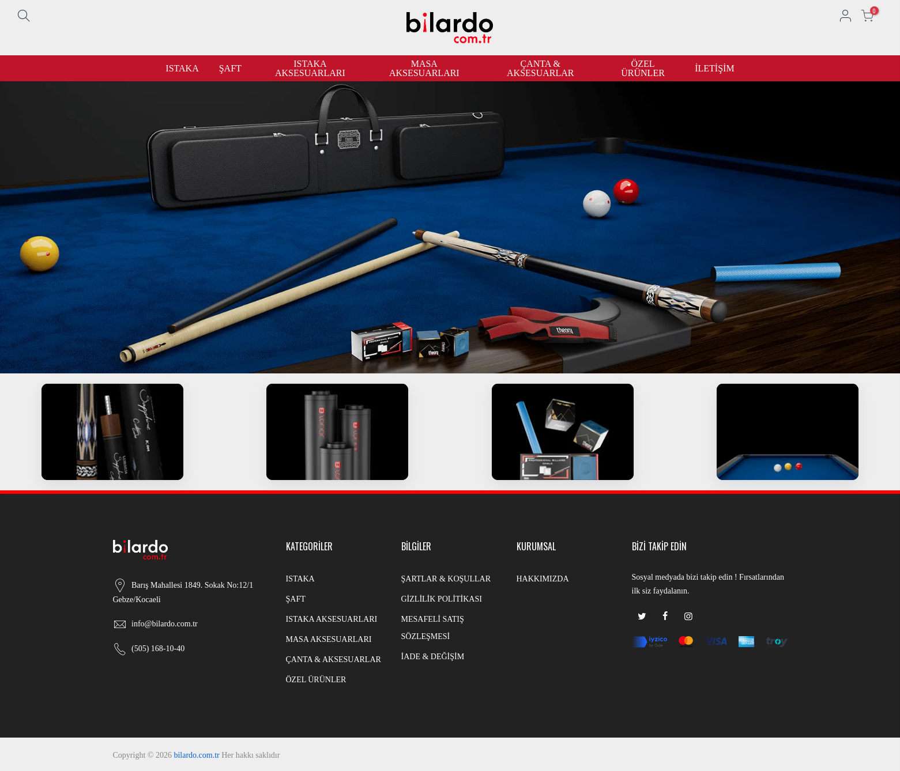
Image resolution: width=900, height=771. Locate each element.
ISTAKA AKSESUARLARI (310, 68)
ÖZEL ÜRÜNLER (643, 68)
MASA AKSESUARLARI (424, 68)
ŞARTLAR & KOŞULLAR (446, 579)
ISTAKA (181, 68)
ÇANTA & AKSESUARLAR (540, 68)
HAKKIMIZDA (543, 579)
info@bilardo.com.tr (164, 623)
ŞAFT (230, 68)
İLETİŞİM (714, 68)
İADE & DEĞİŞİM (433, 656)
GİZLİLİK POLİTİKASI (441, 599)
